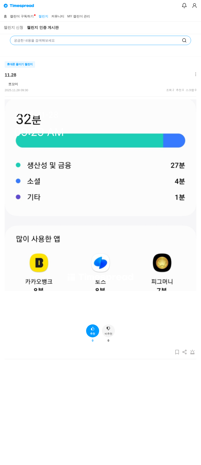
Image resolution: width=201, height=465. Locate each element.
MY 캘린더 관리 (78, 16)
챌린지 (43, 16)
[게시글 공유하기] (184, 352)
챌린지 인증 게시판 (43, 27)
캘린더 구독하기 (22, 16)
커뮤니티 (57, 16)
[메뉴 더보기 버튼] (194, 74)
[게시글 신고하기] (192, 352)
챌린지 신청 (13, 27)
